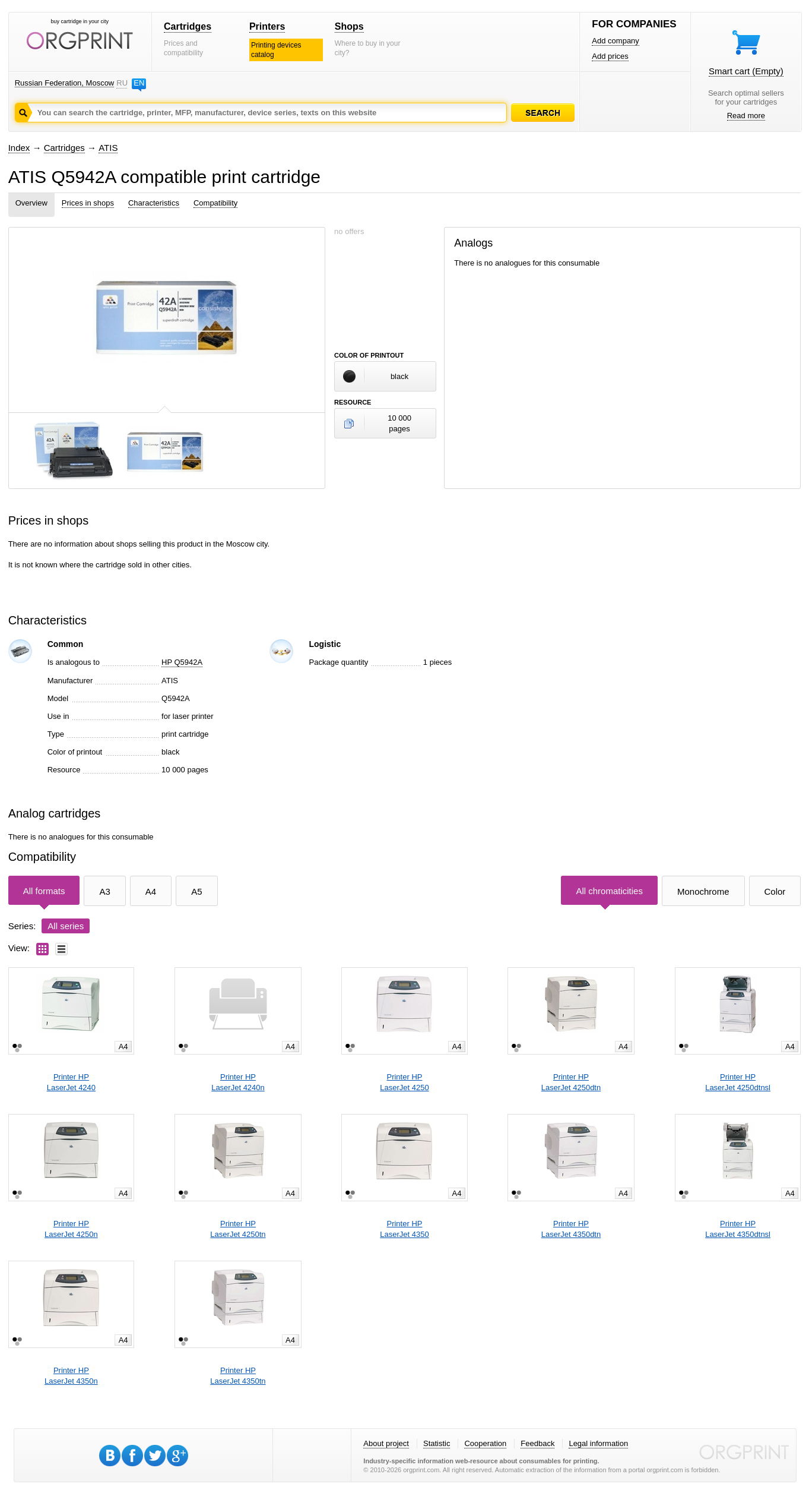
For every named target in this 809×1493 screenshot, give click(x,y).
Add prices (610, 56)
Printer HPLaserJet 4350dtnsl (737, 1229)
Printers (267, 26)
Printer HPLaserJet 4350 (404, 1229)
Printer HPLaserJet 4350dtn (571, 1229)
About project (386, 1443)
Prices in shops (88, 202)
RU (121, 82)
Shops (349, 26)
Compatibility (215, 202)
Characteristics (153, 202)
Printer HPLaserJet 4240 (71, 1082)
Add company (615, 40)
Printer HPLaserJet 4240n (238, 1082)
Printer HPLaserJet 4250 (404, 1082)
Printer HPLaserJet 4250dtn (571, 1082)
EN (139, 82)
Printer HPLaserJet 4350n (71, 1375)
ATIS (108, 148)
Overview (31, 202)
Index (19, 148)
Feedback (537, 1443)
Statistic (436, 1443)
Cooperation (485, 1443)
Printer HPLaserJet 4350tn (237, 1375)
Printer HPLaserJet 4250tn (237, 1229)
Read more (746, 115)
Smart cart (746, 71)
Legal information (598, 1443)
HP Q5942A (181, 662)
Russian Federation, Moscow (65, 82)
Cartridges (187, 26)
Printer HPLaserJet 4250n (71, 1229)
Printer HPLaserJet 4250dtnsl (737, 1082)
